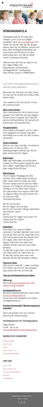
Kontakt (6, 375)
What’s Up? (7, 344)
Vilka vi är (7, 366)
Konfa (5, 347)
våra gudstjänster (26, 42)
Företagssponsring (11, 354)
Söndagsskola (9, 341)
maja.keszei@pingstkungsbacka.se (20, 330)
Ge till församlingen (11, 372)
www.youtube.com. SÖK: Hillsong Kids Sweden (19, 284)
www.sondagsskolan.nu (14, 295)
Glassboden (8, 378)
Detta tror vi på (9, 369)
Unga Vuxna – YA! (10, 350)
